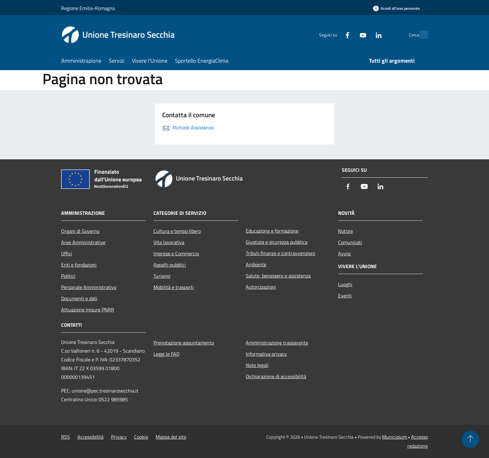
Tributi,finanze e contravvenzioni (280, 253)
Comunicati (350, 242)
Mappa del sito (171, 437)
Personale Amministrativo (88, 287)
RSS (65, 437)
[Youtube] (349, 34)
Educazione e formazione (272, 230)
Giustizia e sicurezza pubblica (276, 242)
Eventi (345, 295)
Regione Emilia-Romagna (88, 8)
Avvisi (344, 253)
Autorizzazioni (261, 287)
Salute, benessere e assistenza (278, 275)
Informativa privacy (266, 354)
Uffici (66, 253)
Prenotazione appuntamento (183, 342)
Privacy (119, 437)
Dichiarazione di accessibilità (276, 376)
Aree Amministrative (83, 242)
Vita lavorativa (168, 242)
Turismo (161, 276)
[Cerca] (420, 34)
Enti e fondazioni (79, 264)
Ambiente (256, 264)
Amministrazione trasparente (277, 342)
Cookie (141, 437)
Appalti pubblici (169, 264)
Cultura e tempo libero (177, 231)
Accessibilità (90, 437)
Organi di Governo (80, 231)
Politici (68, 276)
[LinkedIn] (365, 34)
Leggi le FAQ (166, 354)
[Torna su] (470, 439)
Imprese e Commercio (176, 253)
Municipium (394, 437)
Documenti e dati (79, 298)
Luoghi (345, 284)
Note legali (257, 365)
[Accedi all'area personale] (396, 8)
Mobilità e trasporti (173, 287)
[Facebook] (333, 34)
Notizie (345, 231)
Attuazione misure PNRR (87, 309)
